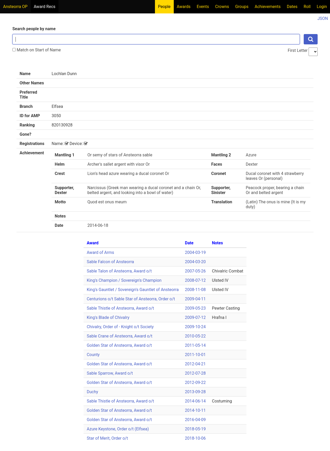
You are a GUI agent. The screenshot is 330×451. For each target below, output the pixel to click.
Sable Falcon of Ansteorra (110, 261)
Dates (292, 6)
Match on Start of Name (36, 49)
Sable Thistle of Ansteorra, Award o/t (120, 308)
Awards (184, 6)
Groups (241, 6)
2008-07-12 (195, 280)
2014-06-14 (195, 401)
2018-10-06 (195, 438)
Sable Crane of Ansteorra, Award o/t (119, 336)
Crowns (222, 6)
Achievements (268, 6)
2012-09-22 (195, 382)
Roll (307, 6)
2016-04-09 (195, 419)
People (164, 6)
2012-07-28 (195, 373)
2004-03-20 (195, 261)
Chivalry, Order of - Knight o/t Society (120, 326)
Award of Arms (100, 252)
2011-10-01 (195, 354)
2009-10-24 (195, 326)
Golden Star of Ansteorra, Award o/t (119, 345)
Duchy (92, 391)
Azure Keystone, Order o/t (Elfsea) (118, 428)
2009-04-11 (195, 298)
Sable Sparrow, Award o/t (110, 373)
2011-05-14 (195, 345)
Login (322, 6)
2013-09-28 (195, 391)
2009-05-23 (195, 308)
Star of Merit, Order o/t (107, 438)
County (93, 354)
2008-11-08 (195, 289)
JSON (322, 18)
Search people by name (34, 28)
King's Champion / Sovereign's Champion (124, 280)
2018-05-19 (195, 428)
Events (203, 6)
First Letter (298, 50)
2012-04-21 (195, 363)
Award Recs (44, 6)
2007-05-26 (195, 271)
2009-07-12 (195, 317)
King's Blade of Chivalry (108, 317)
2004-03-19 (195, 252)
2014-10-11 (195, 410)
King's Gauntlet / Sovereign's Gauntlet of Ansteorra (133, 289)
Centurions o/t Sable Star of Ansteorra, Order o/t (131, 298)
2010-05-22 (195, 336)
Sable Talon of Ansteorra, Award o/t (119, 271)
